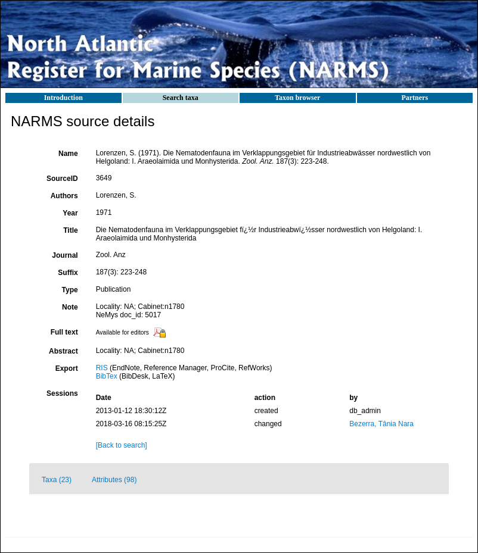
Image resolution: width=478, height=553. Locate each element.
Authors (64, 196)
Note (70, 307)
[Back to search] (121, 445)
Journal (64, 255)
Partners (414, 97)
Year (70, 213)
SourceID (62, 178)
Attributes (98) (114, 480)
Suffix (67, 272)
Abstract (63, 351)
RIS (102, 368)
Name (68, 153)
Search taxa (180, 97)
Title (70, 230)
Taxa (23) (57, 480)
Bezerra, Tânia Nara (381, 424)
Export (66, 368)
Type (70, 290)
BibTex (106, 376)
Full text (64, 332)
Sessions (62, 393)
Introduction (63, 97)
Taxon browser (297, 97)
